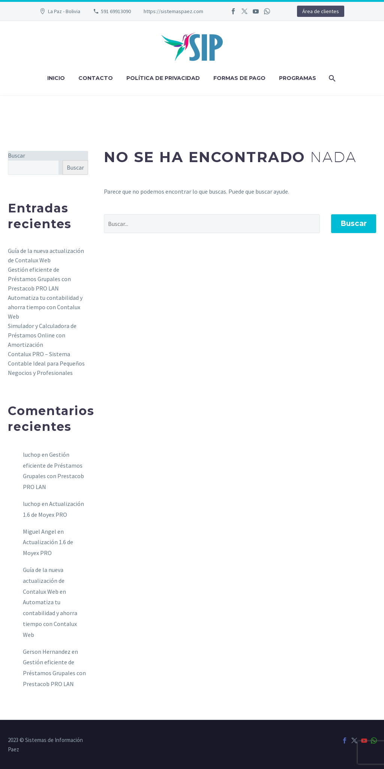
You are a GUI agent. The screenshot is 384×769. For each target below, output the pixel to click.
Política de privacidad (163, 78)
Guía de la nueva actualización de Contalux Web (43, 580)
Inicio (56, 78)
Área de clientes (320, 11)
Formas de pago (239, 78)
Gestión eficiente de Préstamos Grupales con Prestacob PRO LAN (39, 279)
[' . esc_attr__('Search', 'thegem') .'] (212, 223)
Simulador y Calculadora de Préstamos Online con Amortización (42, 335)
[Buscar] (331, 78)
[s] (33, 167)
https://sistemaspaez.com (173, 11)
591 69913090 (116, 11)
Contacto (95, 78)
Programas (297, 78)
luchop (31, 454)
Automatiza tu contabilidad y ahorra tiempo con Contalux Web (45, 307)
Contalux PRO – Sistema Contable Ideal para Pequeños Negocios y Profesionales (46, 363)
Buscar (353, 223)
